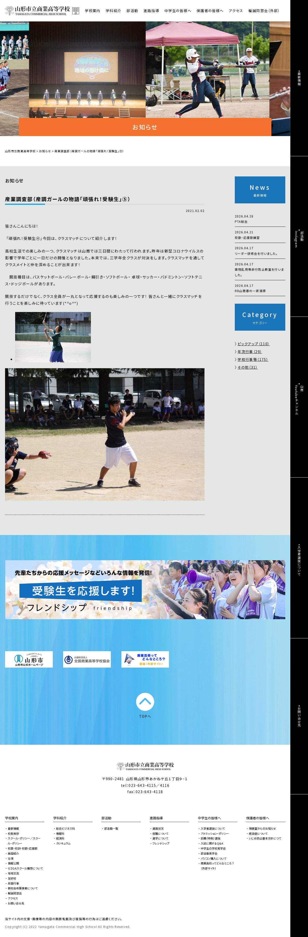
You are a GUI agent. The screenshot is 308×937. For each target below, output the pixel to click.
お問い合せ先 (16, 903)
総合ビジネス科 (65, 828)
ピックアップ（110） (254, 343)
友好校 (12, 878)
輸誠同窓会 (15, 893)
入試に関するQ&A (212, 843)
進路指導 (156, 818)
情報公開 (13, 863)
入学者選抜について (213, 828)
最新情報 (13, 828)
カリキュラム (63, 843)
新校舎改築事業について (23, 888)
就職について (160, 833)
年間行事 (13, 883)
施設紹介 (13, 853)
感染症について (258, 833)
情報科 (60, 833)
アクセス (236, 10)
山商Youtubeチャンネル (299, 400)
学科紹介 (59, 818)
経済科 (60, 838)
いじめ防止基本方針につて (265, 838)
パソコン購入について (213, 858)
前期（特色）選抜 (210, 838)
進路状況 (158, 828)
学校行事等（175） (253, 359)
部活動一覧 (111, 828)
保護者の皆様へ (257, 818)
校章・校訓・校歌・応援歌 (22, 848)
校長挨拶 (13, 833)
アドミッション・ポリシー (215, 833)
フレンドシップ (160, 843)
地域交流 (13, 873)
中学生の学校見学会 (213, 848)
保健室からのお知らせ (262, 828)
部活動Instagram (299, 239)
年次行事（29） (250, 351)
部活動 (132, 10)
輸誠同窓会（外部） (264, 10)
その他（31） (248, 367)
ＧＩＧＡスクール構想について (25, 868)
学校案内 (11, 818)
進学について (160, 838)
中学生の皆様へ (209, 818)
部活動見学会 (209, 853)
